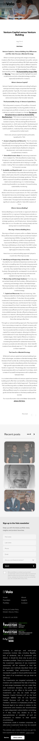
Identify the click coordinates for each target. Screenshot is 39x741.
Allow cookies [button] (17, 737)
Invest (5, 597)
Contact (24, 603)
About (23, 597)
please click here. (19, 401)
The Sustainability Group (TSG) (26, 71)
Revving (7, 74)
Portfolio (6, 603)
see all (31, 434)
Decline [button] (6, 737)
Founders (6, 600)
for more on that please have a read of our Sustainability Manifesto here (19, 114)
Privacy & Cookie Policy (11, 609)
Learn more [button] (30, 732)
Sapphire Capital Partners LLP (14, 695)
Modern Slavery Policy (10, 612)
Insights (24, 600)
